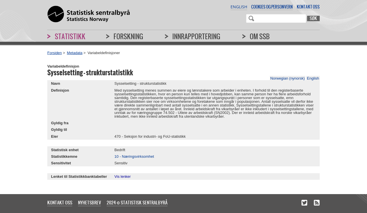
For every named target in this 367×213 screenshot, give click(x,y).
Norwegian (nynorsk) (287, 78)
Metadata (74, 53)
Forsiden (54, 53)
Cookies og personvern (272, 7)
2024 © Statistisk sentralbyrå (137, 202)
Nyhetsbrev (89, 202)
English (239, 6)
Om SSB (260, 36)
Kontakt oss (308, 7)
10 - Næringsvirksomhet (134, 156)
